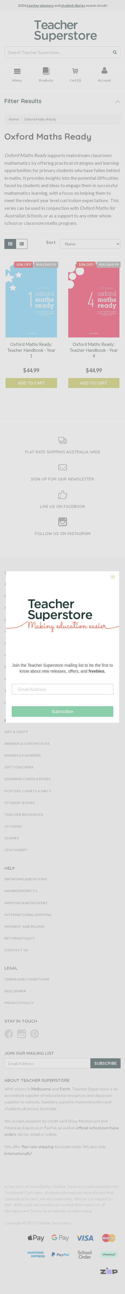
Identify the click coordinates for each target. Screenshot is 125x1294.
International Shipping (28, 914)
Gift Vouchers (18, 767)
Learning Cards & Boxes (27, 779)
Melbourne (41, 1088)
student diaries (73, 5)
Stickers (13, 826)
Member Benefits (20, 891)
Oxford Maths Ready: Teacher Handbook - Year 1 (31, 349)
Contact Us (16, 950)
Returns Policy (19, 938)
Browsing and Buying (25, 879)
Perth (65, 1088)
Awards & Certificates (26, 743)
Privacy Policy (19, 1003)
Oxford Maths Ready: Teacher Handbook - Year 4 (93, 349)
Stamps (11, 838)
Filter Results (23, 101)
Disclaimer (15, 991)
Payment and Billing (24, 926)
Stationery (15, 850)
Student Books (19, 803)
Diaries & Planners (22, 755)
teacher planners (40, 5)
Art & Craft (16, 731)
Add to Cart (31, 383)
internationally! (18, 1153)
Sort (50, 242)
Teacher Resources (23, 814)
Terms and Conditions (26, 979)
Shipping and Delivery (25, 903)
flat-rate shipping (38, 1146)
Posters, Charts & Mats (27, 791)
